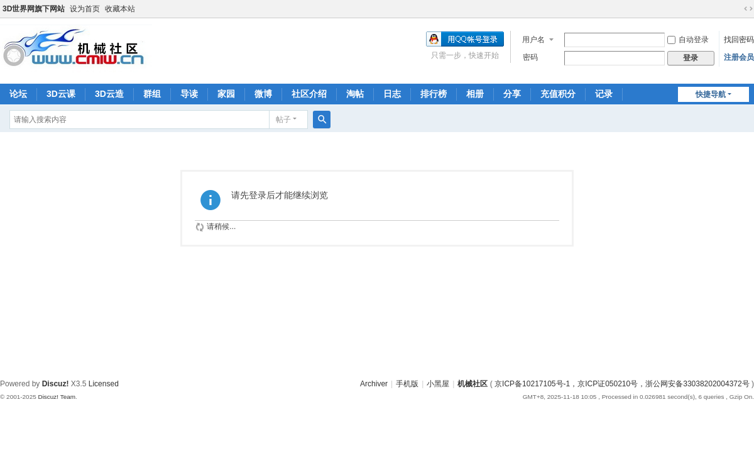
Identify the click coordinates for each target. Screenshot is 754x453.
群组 (152, 94)
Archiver (374, 383)
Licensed (104, 383)
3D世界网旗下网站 (34, 8)
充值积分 (558, 94)
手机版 (407, 383)
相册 (475, 94)
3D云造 (109, 94)
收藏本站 (120, 8)
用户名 (533, 39)
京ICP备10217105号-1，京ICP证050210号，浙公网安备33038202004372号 (622, 383)
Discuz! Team (56, 396)
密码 (530, 57)
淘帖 (355, 94)
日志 (392, 94)
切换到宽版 (748, 8)
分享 (512, 94)
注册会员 (739, 57)
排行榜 (433, 94)
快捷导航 (711, 94)
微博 (263, 94)
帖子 (283, 119)
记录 (604, 94)
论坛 (18, 94)
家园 (226, 94)
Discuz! (55, 383)
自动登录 (688, 39)
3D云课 (60, 94)
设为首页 (85, 8)
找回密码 (739, 39)
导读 (189, 94)
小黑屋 (438, 383)
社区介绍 (309, 94)
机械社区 (472, 383)
